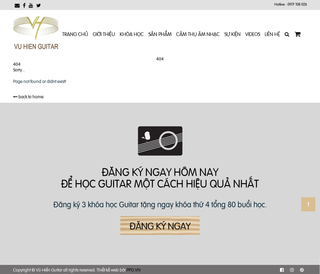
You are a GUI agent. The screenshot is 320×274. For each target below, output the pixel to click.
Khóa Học (132, 33)
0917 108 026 (297, 4)
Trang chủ (75, 33)
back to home (28, 96)
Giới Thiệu (104, 33)
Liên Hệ (272, 33)
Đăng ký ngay (160, 225)
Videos (252, 33)
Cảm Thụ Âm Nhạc (198, 33)
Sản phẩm (160, 33)
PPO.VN (133, 269)
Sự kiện (232, 33)
